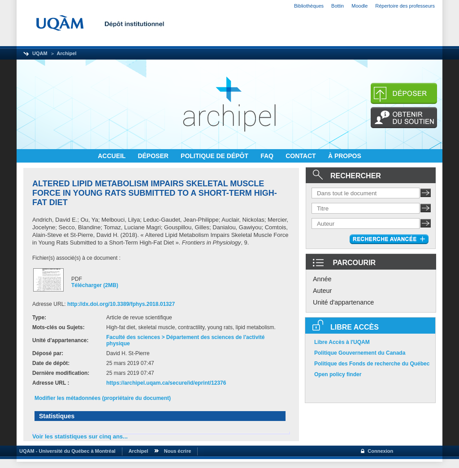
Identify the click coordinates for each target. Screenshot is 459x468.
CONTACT (301, 155)
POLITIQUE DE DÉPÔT (215, 155)
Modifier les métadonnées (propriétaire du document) (103, 398)
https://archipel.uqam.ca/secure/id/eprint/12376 (166, 383)
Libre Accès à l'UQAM (342, 342)
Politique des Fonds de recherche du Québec (371, 364)
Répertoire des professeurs (405, 6)
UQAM (40, 53)
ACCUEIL (112, 155)
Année (322, 279)
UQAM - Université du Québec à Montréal (66, 451)
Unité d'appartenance (343, 302)
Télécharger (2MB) (94, 285)
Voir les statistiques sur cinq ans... (80, 436)
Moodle (359, 6)
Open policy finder (337, 374)
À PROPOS (344, 155)
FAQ (267, 155)
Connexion (380, 451)
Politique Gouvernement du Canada (359, 353)
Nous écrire (177, 451)
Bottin (337, 6)
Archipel (67, 53)
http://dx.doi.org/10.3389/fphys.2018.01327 (121, 304)
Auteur (322, 290)
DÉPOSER (154, 155)
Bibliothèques (309, 6)
